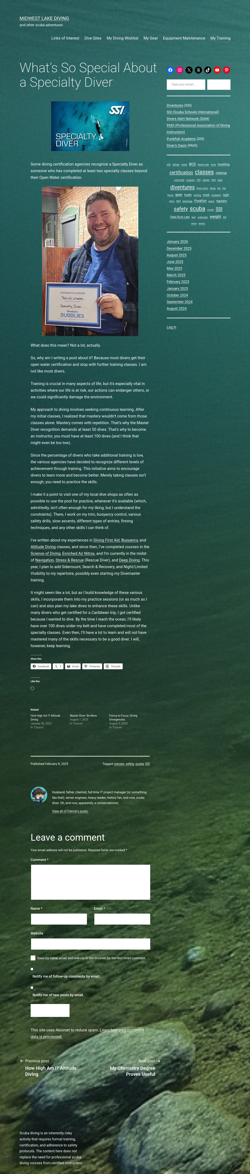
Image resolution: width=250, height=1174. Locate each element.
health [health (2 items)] (188, 194)
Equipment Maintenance (184, 38)
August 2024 (177, 308)
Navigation (44, 560)
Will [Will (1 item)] (224, 217)
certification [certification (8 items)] (181, 172)
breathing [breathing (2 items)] (223, 164)
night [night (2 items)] (226, 194)
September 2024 (180, 302)
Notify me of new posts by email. (58, 995)
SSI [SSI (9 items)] (219, 209)
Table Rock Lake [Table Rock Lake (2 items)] (180, 217)
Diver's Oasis (177, 145)
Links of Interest (65, 38)
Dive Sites (92, 38)
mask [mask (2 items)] (206, 194)
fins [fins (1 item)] (219, 188)
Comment (39, 860)
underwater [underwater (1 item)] (202, 217)
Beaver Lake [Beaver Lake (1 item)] (203, 164)
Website (37, 933)
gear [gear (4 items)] (178, 195)
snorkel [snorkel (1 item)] (210, 210)
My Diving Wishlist (122, 38)
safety (130, 764)
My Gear (151, 38)
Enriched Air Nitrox (78, 553)
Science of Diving (46, 553)
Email (99, 908)
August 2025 (177, 255)
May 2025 (174, 268)
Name (36, 908)
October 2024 (177, 295)
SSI (147, 764)
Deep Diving (129, 560)
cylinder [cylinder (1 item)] (206, 180)
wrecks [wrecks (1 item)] (201, 223)
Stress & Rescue (70, 560)
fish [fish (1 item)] (224, 188)
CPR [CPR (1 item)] (199, 180)
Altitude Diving (43, 546)
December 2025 (179, 248)
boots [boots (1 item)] (213, 164)
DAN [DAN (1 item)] (214, 180)
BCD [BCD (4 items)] (192, 164)
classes (119, 764)
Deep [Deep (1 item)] (220, 180)
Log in (171, 327)
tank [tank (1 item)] (194, 217)
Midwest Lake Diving (44, 18)
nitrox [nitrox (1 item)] (171, 201)
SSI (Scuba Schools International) (193, 112)
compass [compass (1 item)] (190, 180)
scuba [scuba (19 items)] (197, 208)
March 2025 (176, 275)
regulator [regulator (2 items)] (221, 200)
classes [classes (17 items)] (204, 172)
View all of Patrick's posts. (70, 811)
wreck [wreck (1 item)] (194, 223)
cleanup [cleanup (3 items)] (221, 173)
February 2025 (178, 282)
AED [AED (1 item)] (169, 164)
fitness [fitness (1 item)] (170, 195)
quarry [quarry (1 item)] (211, 201)
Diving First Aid (107, 540)
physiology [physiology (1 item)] (188, 201)
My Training (220, 38)
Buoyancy (129, 540)
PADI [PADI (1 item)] (178, 201)
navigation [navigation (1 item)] (216, 195)
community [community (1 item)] (179, 180)
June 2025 (175, 262)
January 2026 (177, 241)
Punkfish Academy (181, 139)
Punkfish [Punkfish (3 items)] (200, 201)
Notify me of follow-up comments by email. (66, 976)
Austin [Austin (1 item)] (184, 164)
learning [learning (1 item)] (197, 195)
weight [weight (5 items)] (215, 216)
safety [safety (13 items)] (181, 209)
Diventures (175, 105)
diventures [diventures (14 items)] (182, 187)
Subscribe (219, 84)
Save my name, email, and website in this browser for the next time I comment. (91, 958)
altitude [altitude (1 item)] (175, 164)
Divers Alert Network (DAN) (188, 119)
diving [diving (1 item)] (212, 188)
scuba (139, 764)
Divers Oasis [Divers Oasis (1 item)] (202, 188)
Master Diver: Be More (83, 715)
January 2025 (177, 288)
